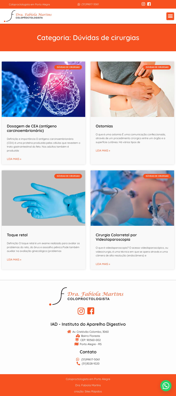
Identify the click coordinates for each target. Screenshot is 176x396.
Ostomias (104, 125)
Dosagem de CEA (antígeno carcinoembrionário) (32, 128)
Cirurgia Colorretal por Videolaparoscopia (116, 236)
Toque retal (17, 234)
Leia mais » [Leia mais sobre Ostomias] (103, 150)
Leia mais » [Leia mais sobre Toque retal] (14, 259)
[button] (170, 16)
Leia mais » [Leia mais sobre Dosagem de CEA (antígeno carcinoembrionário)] (14, 158)
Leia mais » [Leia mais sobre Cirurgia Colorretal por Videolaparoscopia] (103, 263)
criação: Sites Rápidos (88, 391)
